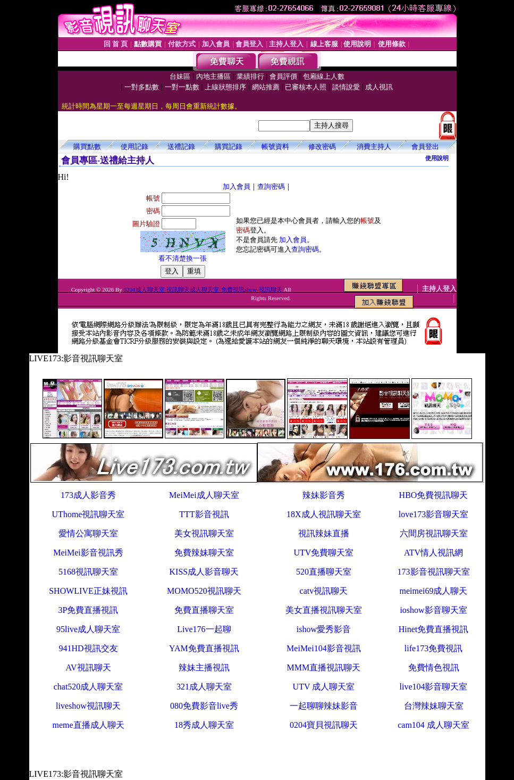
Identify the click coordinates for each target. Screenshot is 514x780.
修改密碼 (322, 147)
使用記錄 (134, 147)
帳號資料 (275, 147)
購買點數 (87, 147)
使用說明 (437, 158)
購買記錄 (228, 147)
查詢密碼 (271, 186)
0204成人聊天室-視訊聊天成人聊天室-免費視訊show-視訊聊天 (203, 289)
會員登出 (425, 147)
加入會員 (236, 186)
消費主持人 (374, 147)
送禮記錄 (181, 147)
